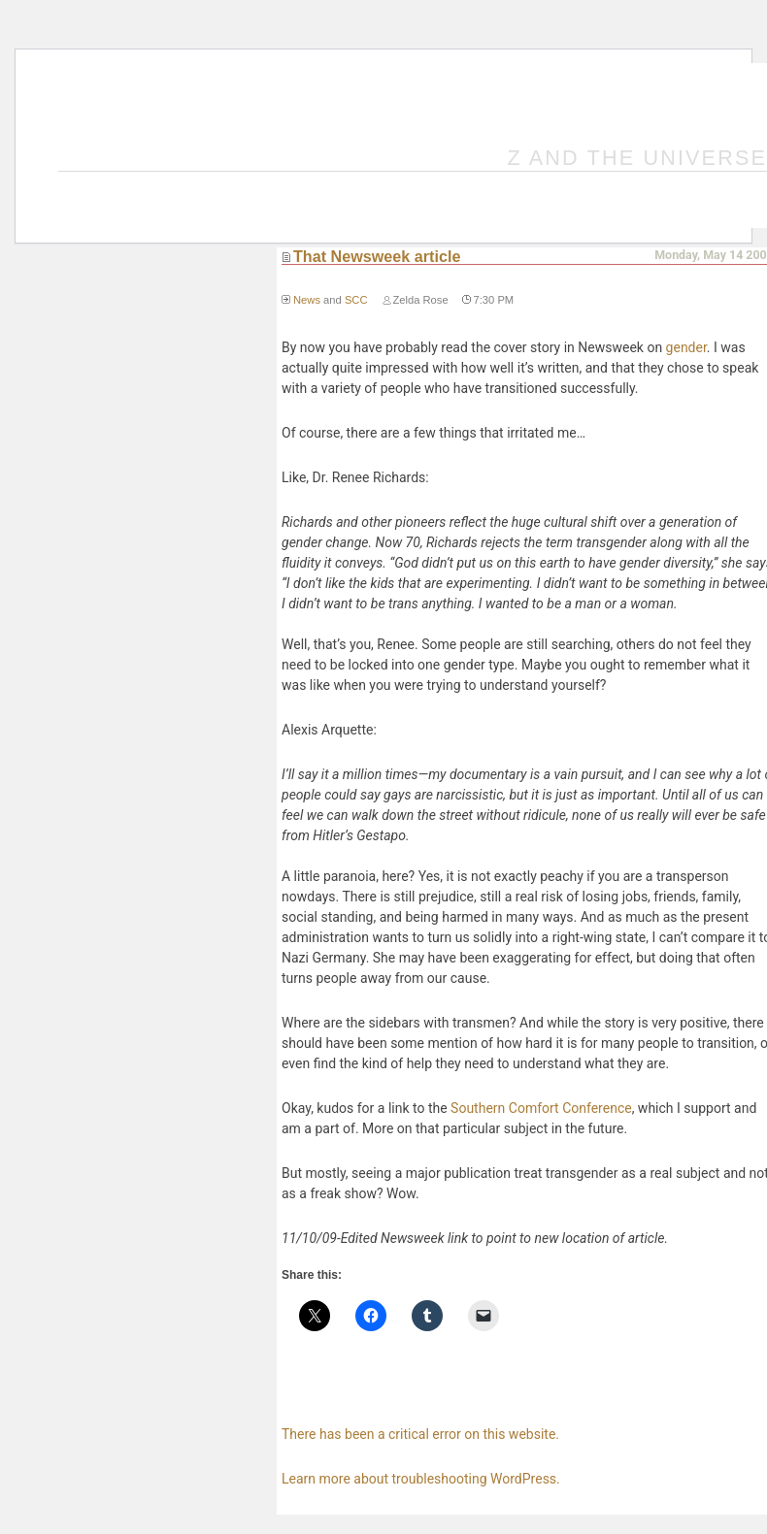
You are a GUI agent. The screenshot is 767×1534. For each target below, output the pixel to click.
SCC (356, 300)
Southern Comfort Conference (541, 1108)
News (306, 300)
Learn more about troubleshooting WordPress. (421, 1478)
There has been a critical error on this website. (420, 1434)
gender (686, 347)
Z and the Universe (638, 158)
